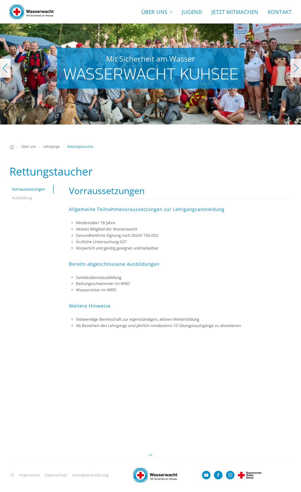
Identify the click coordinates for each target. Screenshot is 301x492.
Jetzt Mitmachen (234, 11)
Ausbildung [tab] (22, 197)
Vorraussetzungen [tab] (28, 189)
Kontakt (280, 11)
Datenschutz (56, 477)
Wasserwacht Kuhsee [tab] (143, 117)
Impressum (29, 477)
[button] (5, 68)
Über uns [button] (157, 11)
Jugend (192, 11)
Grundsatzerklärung (90, 477)
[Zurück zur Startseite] (31, 11)
